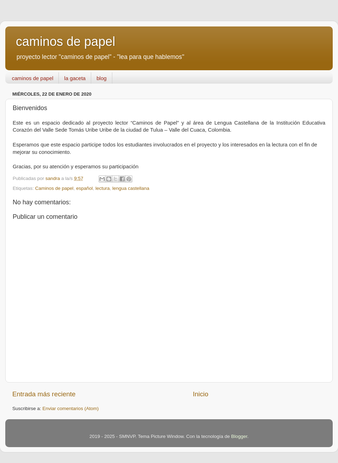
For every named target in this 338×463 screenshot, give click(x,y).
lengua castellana (130, 188)
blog (101, 78)
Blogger (239, 436)
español (84, 188)
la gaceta (75, 78)
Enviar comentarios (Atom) (71, 408)
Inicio (200, 394)
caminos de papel (65, 41)
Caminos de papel (54, 188)
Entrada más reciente (44, 394)
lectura (102, 188)
